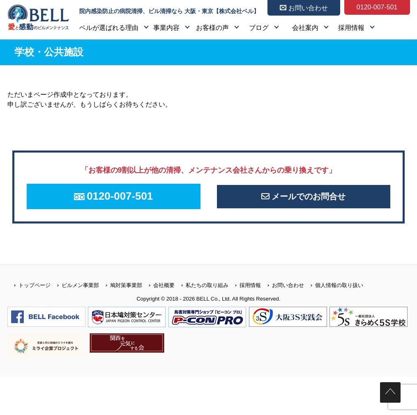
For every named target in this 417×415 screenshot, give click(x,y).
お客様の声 (212, 27)
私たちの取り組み (201, 292)
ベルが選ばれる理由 (108, 27)
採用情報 (351, 27)
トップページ (29, 292)
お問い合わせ (282, 292)
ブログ (259, 27)
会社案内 (305, 27)
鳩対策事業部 (120, 292)
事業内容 (166, 27)
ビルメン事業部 (75, 292)
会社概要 (158, 292)
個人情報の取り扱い (333, 292)
